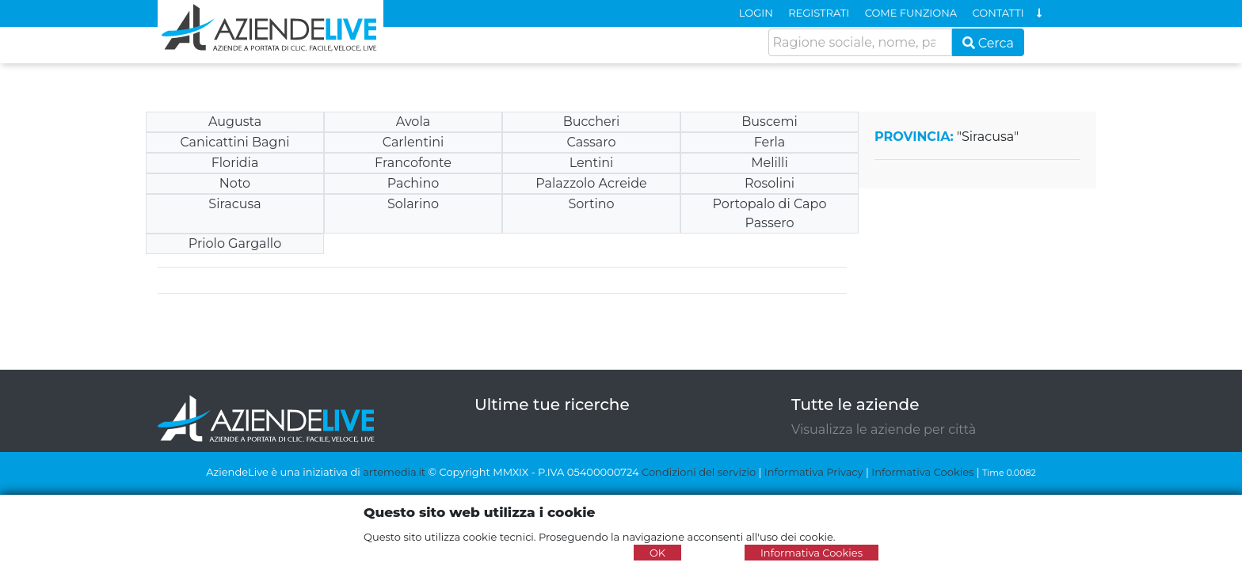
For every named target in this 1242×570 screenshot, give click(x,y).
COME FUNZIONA (911, 12)
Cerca (988, 43)
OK (657, 552)
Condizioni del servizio (699, 472)
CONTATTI (998, 12)
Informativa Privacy (813, 472)
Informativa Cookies (922, 472)
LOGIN (756, 12)
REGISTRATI (818, 12)
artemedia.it (394, 472)
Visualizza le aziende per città (883, 429)
